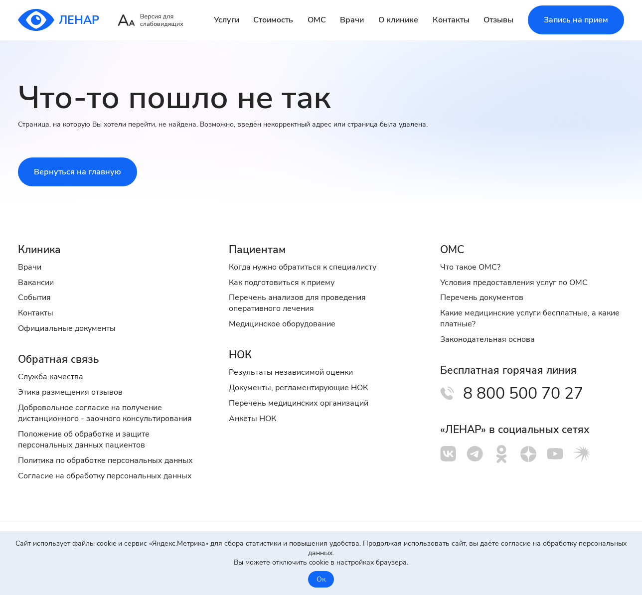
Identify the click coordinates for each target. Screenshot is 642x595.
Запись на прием (576, 19)
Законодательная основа (487, 339)
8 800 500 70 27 (523, 393)
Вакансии (36, 282)
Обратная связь (58, 359)
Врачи (352, 19)
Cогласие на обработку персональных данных (105, 475)
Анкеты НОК (252, 418)
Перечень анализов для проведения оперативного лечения (297, 303)
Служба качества (50, 376)
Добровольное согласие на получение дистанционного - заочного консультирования (105, 413)
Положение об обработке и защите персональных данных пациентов (84, 439)
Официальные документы (67, 328)
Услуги (226, 19)
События (34, 297)
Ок (321, 579)
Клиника (39, 249)
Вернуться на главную (77, 171)
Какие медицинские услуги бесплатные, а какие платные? (530, 318)
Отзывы (498, 19)
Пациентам (257, 249)
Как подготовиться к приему (281, 282)
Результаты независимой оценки (291, 372)
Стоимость (273, 19)
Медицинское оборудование (282, 323)
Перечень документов (481, 297)
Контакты (451, 19)
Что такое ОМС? (470, 267)
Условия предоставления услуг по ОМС (514, 282)
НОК (240, 354)
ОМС (317, 19)
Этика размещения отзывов (70, 392)
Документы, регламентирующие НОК (298, 387)
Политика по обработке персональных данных (105, 460)
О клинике (398, 19)
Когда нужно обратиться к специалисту (302, 267)
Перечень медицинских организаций (298, 403)
